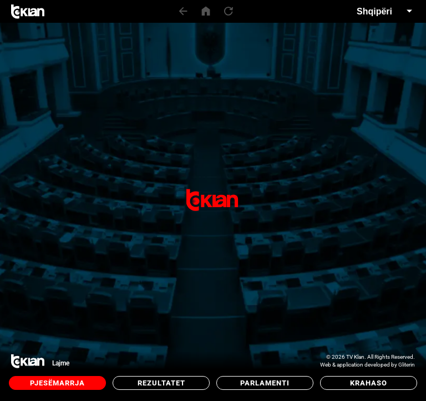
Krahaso (368, 383)
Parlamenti (265, 383)
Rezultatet (161, 383)
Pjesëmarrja (57, 383)
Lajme (60, 363)
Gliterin (406, 365)
